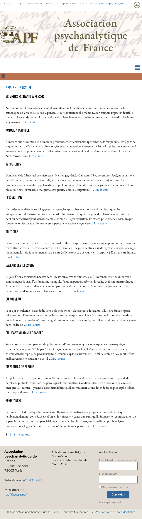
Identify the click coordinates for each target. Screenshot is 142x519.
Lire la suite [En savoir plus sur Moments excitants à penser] (30, 122)
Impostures (13, 164)
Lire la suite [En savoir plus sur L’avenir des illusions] (78, 291)
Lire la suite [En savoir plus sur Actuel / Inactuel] (36, 156)
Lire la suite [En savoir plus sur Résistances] (100, 426)
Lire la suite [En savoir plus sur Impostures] (101, 190)
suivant (23, 434)
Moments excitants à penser (25, 96)
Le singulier (14, 198)
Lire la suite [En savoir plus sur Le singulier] (101, 223)
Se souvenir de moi (113, 487)
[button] (137, 67)
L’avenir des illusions (20, 265)
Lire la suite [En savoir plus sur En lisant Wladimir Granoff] (58, 358)
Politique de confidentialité (117, 512)
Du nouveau (13, 299)
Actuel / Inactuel (18, 130)
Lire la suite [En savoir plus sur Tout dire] (12, 257)
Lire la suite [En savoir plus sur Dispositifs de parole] (39, 392)
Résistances (13, 400)
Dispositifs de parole (20, 366)
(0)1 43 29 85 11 (97, 3)
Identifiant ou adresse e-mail (118, 460)
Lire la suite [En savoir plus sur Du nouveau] (33, 325)
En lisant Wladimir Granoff (24, 333)
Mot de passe (108, 473)
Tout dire (12, 231)
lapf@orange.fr (115, 3)
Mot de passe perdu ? (110, 502)
